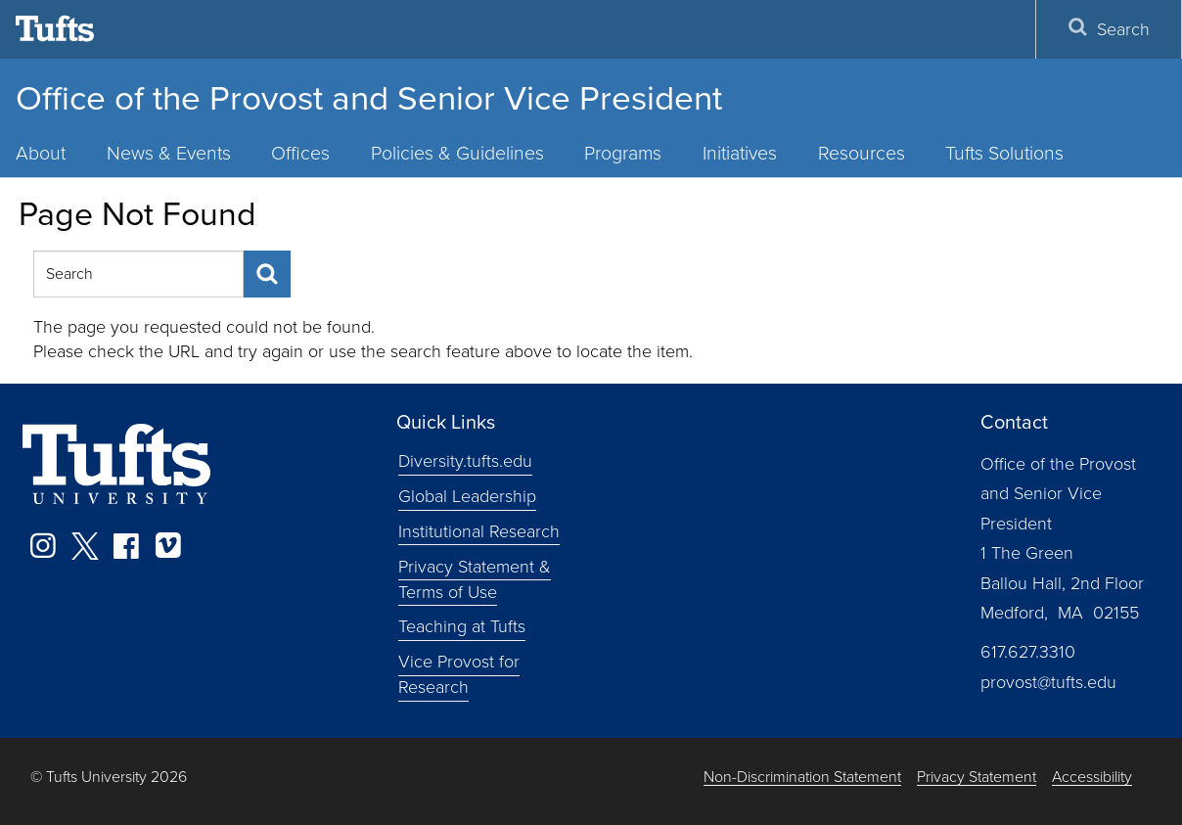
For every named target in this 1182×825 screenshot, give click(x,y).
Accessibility (1092, 777)
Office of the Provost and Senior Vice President (369, 97)
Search (1109, 29)
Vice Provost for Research (459, 674)
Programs (622, 153)
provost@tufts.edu (1048, 682)
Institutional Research (479, 531)
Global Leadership (467, 496)
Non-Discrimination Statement (802, 777)
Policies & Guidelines (457, 153)
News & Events (169, 153)
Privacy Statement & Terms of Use (474, 579)
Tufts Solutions (1004, 153)
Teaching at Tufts (461, 626)
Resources (861, 153)
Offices (300, 153)
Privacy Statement (976, 777)
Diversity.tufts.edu (465, 461)
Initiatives (740, 153)
